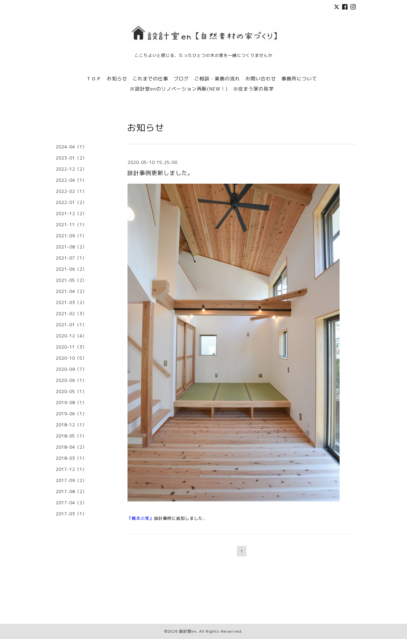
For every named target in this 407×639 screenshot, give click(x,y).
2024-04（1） (71, 147)
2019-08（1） (71, 402)
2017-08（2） (71, 491)
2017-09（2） (71, 480)
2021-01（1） (71, 325)
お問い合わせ (260, 78)
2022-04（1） (71, 180)
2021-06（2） (71, 269)
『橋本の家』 (140, 518)
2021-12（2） (71, 213)
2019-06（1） (71, 414)
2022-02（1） (71, 191)
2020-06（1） (71, 380)
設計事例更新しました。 (160, 173)
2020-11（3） (71, 347)
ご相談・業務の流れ (217, 78)
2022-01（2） (71, 202)
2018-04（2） (71, 447)
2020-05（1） (71, 391)
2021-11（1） (71, 225)
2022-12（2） (71, 169)
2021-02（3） (71, 313)
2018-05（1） (71, 436)
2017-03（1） (71, 514)
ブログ (181, 78)
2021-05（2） (71, 280)
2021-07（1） (71, 258)
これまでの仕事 (150, 78)
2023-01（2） (71, 158)
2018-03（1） (71, 458)
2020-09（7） (71, 369)
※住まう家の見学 (253, 88)
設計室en (188, 631)
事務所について (299, 78)
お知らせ (117, 78)
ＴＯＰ (93, 78)
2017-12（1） (71, 469)
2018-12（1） (71, 425)
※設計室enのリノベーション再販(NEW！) (179, 88)
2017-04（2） (71, 503)
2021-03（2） (71, 302)
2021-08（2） (71, 247)
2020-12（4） (71, 336)
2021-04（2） (71, 291)
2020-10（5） (71, 358)
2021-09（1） (71, 236)
